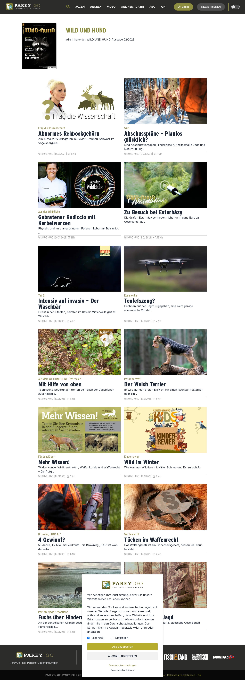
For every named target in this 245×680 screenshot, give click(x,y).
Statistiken (121, 637)
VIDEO (111, 6)
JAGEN (80, 6)
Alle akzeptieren (122, 646)
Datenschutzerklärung (122, 670)
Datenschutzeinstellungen (122, 665)
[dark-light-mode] (235, 7)
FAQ (199, 675)
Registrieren (211, 6)
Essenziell (98, 637)
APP (164, 6)
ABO (152, 6)
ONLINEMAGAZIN (132, 6)
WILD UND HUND (45, 154)
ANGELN (96, 6)
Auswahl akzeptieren (122, 656)
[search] (68, 6)
